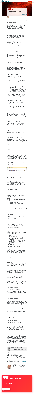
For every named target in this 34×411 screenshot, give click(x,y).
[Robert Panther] (8, 17)
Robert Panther (14, 363)
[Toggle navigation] (5, 1)
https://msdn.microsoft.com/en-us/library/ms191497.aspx (17, 360)
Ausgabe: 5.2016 (24, 14)
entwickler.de (5, 1)
